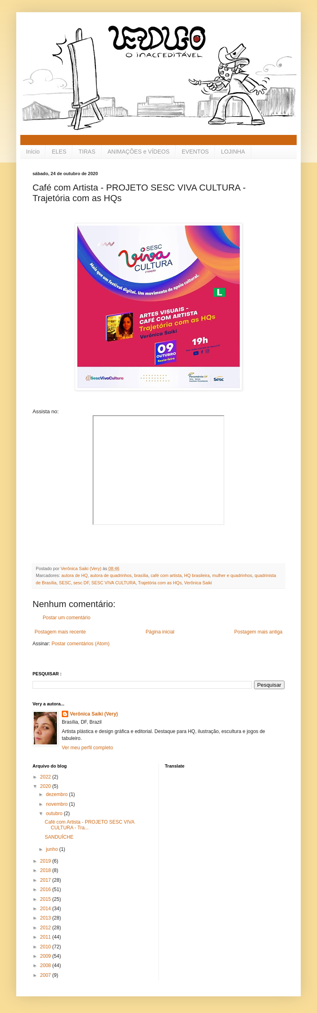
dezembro (57, 794)
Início (32, 151)
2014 (46, 908)
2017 (46, 880)
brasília (141, 575)
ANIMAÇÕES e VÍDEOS (138, 151)
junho (52, 849)
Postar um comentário (66, 617)
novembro (57, 804)
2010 (46, 947)
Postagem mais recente (60, 632)
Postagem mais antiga (258, 632)
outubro (55, 813)
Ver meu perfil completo (87, 748)
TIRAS (86, 151)
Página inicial (159, 632)
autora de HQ (74, 575)
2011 (46, 937)
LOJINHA (233, 151)
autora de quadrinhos (111, 575)
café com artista (166, 575)
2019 (46, 861)
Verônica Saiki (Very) (94, 714)
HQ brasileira (197, 575)
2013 (46, 918)
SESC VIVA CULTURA (113, 582)
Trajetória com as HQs (160, 582)
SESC (65, 582)
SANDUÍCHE (59, 837)
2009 (46, 956)
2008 (46, 965)
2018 (46, 870)
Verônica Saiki (198, 582)
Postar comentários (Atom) (81, 643)
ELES (59, 151)
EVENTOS (195, 151)
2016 (46, 889)
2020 (46, 786)
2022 (46, 777)
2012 (46, 928)
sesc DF (81, 582)
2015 (46, 899)
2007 (46, 975)
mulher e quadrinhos (232, 575)
